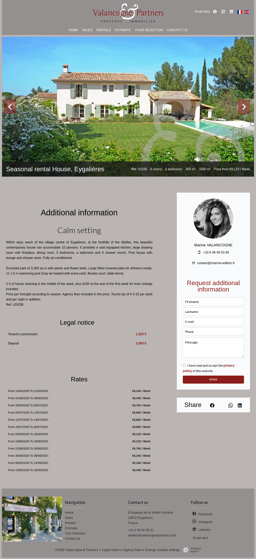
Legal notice (110, 550)
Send (213, 379)
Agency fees (132, 550)
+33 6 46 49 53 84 (216, 252)
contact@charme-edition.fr (216, 263)
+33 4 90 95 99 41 (141, 530)
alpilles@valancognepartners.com (152, 535)
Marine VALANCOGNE (213, 245)
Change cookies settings (162, 550)
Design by (191, 550)
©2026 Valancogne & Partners (76, 550)
